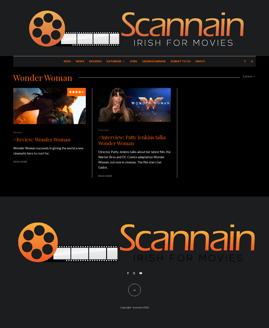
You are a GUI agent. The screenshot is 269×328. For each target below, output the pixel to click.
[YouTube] (140, 273)
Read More (20, 161)
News (80, 61)
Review (17, 132)
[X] (252, 61)
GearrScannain (154, 61)
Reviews (95, 61)
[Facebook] (245, 61)
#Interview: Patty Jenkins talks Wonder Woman (132, 140)
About (200, 61)
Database (114, 61)
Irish (67, 61)
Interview (103, 130)
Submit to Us (180, 61)
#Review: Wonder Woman (41, 139)
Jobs (133, 61)
